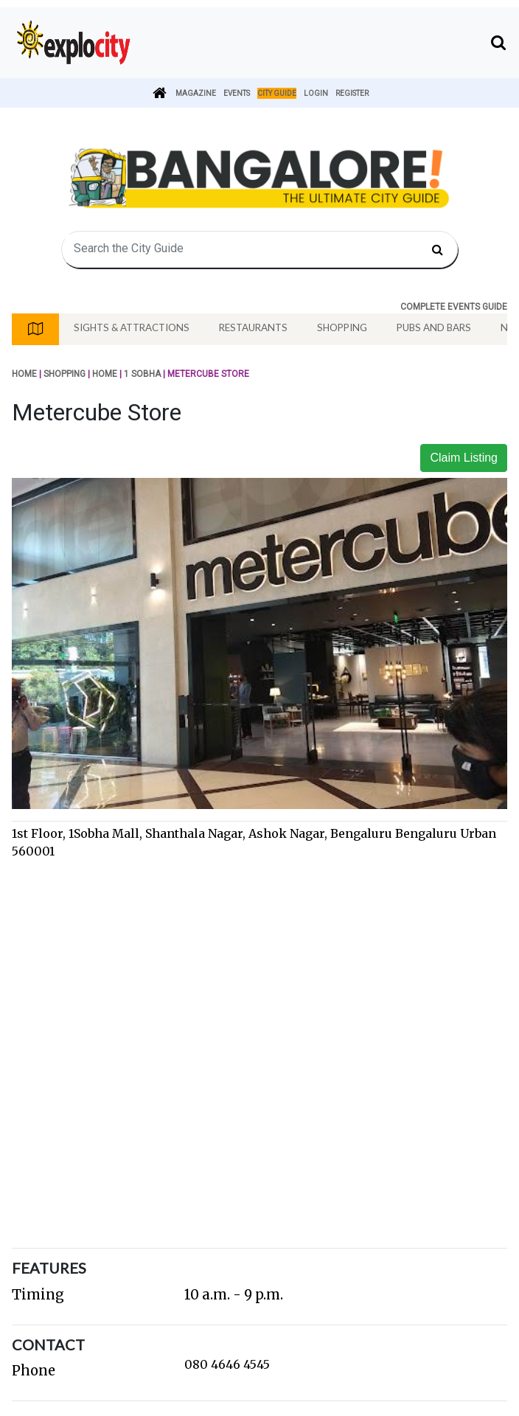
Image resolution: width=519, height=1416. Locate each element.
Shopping (342, 327)
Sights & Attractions (131, 327)
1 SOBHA (142, 374)
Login (316, 93)
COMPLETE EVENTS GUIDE (453, 307)
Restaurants (253, 327)
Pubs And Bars (434, 327)
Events (236, 93)
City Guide (276, 93)
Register (352, 93)
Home (24, 374)
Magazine (195, 93)
